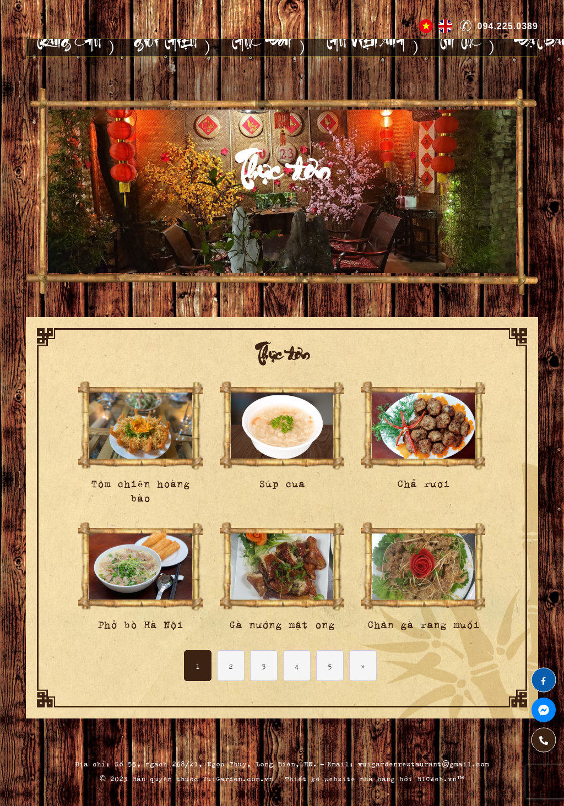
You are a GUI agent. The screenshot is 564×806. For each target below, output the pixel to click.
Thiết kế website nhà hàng (340, 777)
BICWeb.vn (437, 777)
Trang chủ (68, 48)
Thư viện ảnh (364, 48)
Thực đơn (260, 48)
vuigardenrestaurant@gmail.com (423, 763)
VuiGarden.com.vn (238, 777)
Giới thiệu (165, 48)
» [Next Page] (363, 665)
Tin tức (459, 48)
